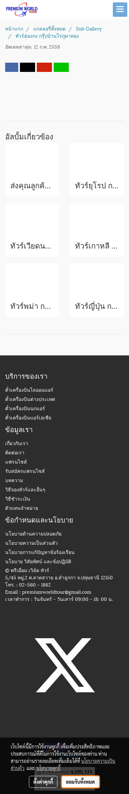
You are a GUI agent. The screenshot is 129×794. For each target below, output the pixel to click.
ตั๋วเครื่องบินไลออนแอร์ (29, 390)
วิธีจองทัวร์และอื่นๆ (25, 490)
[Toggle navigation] (120, 9)
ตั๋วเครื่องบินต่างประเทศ (30, 399)
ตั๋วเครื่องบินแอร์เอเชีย (28, 418)
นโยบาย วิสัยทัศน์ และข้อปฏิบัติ (38, 562)
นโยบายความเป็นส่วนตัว (31, 543)
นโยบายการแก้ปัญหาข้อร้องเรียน (40, 552)
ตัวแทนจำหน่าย (21, 508)
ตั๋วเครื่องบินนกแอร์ (25, 409)
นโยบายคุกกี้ (48, 768)
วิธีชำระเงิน (17, 499)
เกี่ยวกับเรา (16, 443)
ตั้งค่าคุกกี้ (43, 782)
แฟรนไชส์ (16, 462)
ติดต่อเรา (14, 453)
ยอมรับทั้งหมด (80, 782)
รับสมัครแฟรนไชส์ (25, 471)
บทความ (14, 480)
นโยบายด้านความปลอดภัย (33, 534)
